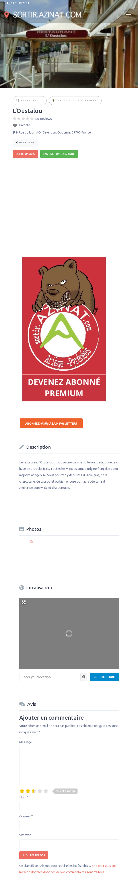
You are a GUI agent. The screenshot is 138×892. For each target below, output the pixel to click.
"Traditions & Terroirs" (77, 100)
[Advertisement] (53, 211)
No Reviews (43, 118)
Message (25, 742)
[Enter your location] (50, 677)
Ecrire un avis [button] (25, 153)
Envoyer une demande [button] (59, 153)
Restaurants (32, 100)
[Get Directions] (104, 677)
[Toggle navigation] (128, 14)
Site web (25, 835)
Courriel (26, 816)
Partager (25, 142)
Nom (23, 797)
